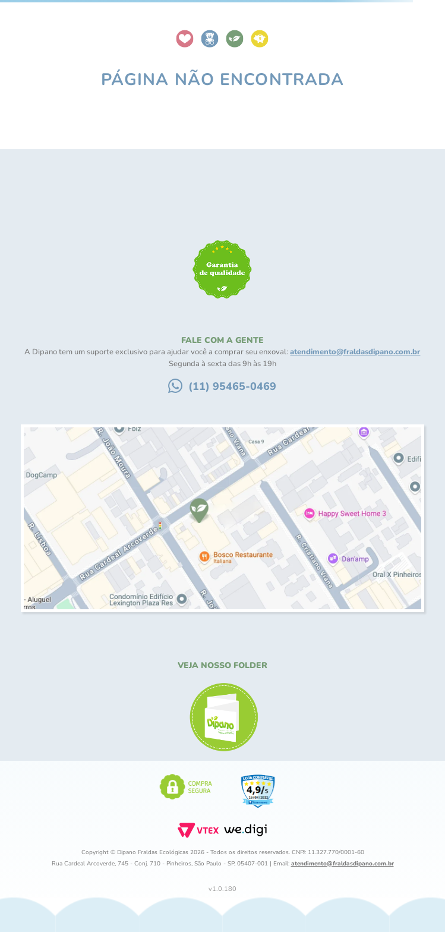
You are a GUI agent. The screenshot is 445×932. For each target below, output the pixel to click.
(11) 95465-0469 (232, 386)
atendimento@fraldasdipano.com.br (355, 352)
